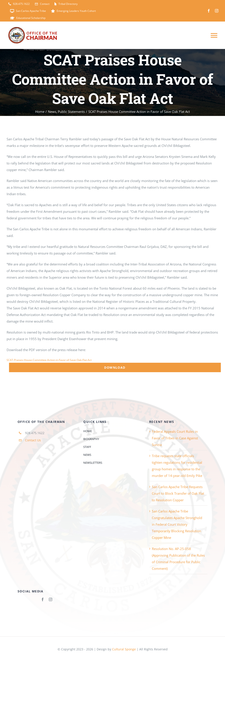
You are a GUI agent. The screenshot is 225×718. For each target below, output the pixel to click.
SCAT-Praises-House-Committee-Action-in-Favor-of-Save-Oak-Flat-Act (49, 360)
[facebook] (208, 11)
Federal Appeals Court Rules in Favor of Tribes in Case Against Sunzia (175, 438)
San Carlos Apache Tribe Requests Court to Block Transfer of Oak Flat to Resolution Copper (178, 493)
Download (114, 367)
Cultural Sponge (124, 649)
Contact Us (33, 440)
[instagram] (216, 11)
